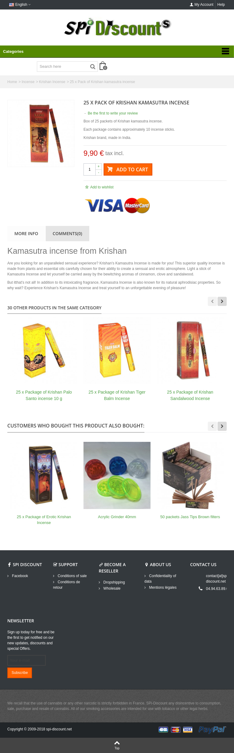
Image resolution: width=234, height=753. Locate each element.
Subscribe (20, 673)
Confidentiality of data (160, 579)
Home (12, 82)
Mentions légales (162, 587)
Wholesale (111, 588)
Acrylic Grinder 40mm (117, 517)
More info (26, 233)
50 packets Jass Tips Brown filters (190, 517)
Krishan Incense (52, 82)
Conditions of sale (72, 576)
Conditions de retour (66, 585)
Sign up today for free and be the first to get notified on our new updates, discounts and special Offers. (31, 640)
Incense (28, 82)
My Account (201, 4)
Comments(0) (67, 233)
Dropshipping (113, 582)
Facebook (19, 576)
